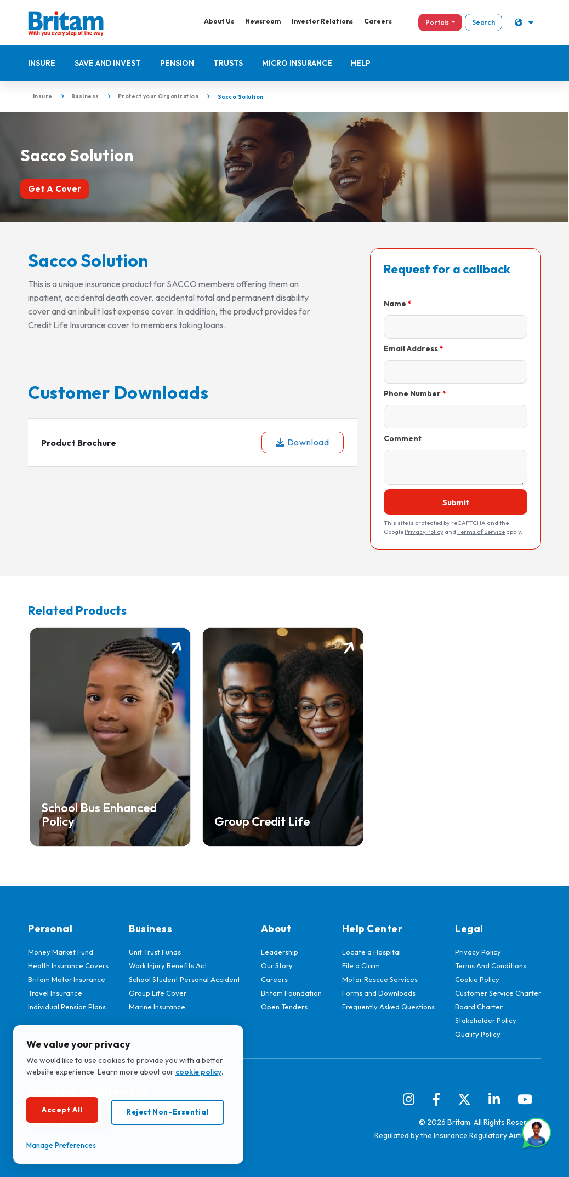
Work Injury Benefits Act (168, 965)
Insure (41, 63)
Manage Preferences (61, 1145)
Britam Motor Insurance (66, 979)
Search (482, 22)
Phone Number (412, 393)
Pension (177, 63)
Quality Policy (477, 1034)
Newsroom (262, 21)
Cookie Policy (477, 979)
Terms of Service (481, 531)
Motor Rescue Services (380, 979)
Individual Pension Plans (67, 1006)
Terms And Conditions (490, 965)
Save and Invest (108, 63)
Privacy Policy (424, 531)
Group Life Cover (157, 993)
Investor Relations (321, 21)
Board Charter (479, 1006)
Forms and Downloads (379, 993)
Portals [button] (436, 22)
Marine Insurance (157, 1006)
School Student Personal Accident (184, 979)
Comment (403, 438)
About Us (218, 21)
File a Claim (361, 965)
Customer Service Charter (498, 993)
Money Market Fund (60, 951)
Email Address (411, 348)
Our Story (277, 965)
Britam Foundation (291, 993)
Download (302, 442)
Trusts (228, 63)
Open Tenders (284, 1006)
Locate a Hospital (371, 951)
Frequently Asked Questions (388, 1006)
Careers (377, 21)
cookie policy (198, 1072)
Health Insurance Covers (68, 965)
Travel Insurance (55, 993)
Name (395, 303)
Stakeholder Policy (485, 1020)
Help (361, 63)
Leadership (279, 951)
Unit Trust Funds (155, 951)
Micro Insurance (297, 63)
